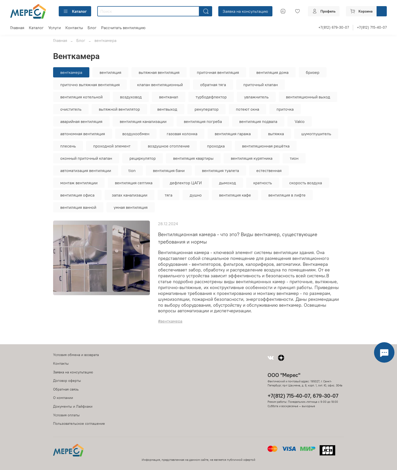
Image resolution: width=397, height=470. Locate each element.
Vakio (300, 121)
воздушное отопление (169, 145)
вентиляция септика (133, 182)
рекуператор (207, 109)
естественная (269, 170)
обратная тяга (213, 84)
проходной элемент (111, 145)
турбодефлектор (211, 96)
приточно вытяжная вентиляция (90, 84)
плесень (68, 145)
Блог (92, 27)
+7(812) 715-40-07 (372, 27)
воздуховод (131, 96)
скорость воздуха (305, 182)
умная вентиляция (131, 207)
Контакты (74, 27)
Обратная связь (66, 389)
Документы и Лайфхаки (72, 406)
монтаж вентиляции (79, 182)
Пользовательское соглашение (79, 423)
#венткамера (170, 321)
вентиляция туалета (220, 170)
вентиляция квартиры (193, 158)
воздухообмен (135, 133)
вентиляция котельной (81, 96)
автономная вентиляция (82, 133)
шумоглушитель (316, 133)
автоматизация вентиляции (85, 170)
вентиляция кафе (235, 195)
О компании (63, 397)
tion (132, 170)
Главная (17, 27)
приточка (285, 109)
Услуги (54, 27)
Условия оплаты (66, 415)
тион (294, 158)
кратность (262, 182)
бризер (312, 72)
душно (196, 195)
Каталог (75, 11)
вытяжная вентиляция (159, 72)
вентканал (168, 96)
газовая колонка (182, 133)
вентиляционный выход (308, 96)
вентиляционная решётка (266, 145)
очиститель (70, 109)
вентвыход (167, 109)
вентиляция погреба (203, 121)
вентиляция (110, 72)
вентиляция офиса (77, 195)
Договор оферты (67, 380)
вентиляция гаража (233, 133)
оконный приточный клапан (86, 158)
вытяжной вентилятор (119, 109)
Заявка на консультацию (245, 11)
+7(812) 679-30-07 (333, 27)
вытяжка (276, 133)
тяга (168, 195)
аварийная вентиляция (81, 121)
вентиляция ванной (78, 207)
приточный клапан (260, 84)
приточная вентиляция (218, 72)
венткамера (71, 72)
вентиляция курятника (251, 158)
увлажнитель (256, 96)
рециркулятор (142, 158)
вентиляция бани (169, 170)
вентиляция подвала (258, 121)
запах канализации (129, 195)
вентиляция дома (272, 72)
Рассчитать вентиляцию (123, 27)
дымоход (227, 182)
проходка (216, 145)
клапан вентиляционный (160, 84)
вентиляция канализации (143, 121)
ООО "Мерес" (284, 375)
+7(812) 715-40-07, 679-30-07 (303, 395)
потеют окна (247, 109)
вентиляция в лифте (287, 195)
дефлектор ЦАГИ (186, 182)
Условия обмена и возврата (76, 354)
